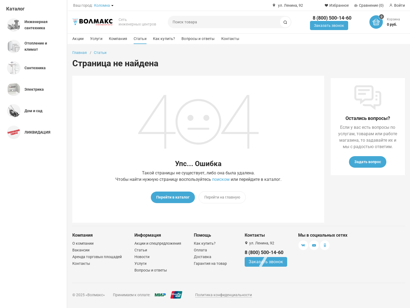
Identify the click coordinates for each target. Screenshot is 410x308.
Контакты (230, 38)
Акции (78, 38)
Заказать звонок (329, 25)
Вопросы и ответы (198, 38)
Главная (79, 52)
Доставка (202, 257)
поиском (221, 179)
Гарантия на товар (210, 263)
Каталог (15, 9)
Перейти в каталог (173, 197)
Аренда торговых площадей (97, 257)
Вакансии (81, 250)
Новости (141, 257)
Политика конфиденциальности (223, 295)
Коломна (102, 5)
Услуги (96, 38)
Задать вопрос (367, 162)
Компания (118, 38)
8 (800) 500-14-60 (332, 18)
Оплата (200, 250)
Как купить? (164, 38)
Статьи (140, 38)
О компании (83, 243)
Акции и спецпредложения (157, 243)
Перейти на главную (222, 197)
